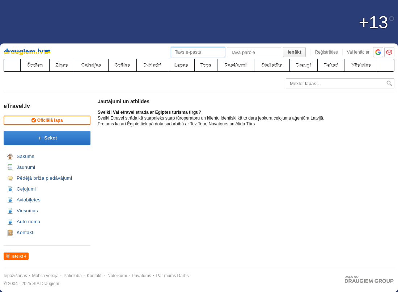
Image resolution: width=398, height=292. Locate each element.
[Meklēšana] (386, 65)
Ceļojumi (26, 189)
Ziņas (62, 65)
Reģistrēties (326, 52)
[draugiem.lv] (12, 65)
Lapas (181, 65)
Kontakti (25, 232)
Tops (205, 65)
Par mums (166, 275)
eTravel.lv (17, 106)
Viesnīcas (27, 210)
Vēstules (361, 65)
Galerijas (91, 65)
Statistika (271, 65)
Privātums (141, 275)
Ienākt (294, 52)
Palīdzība (73, 275)
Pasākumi (236, 65)
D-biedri (152, 65)
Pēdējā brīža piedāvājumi (44, 178)
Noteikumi (117, 275)
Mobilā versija (45, 275)
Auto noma (29, 221)
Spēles (122, 65)
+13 (377, 22)
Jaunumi (26, 167)
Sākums (25, 156)
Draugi (303, 65)
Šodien (35, 65)
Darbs (183, 275)
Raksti (331, 65)
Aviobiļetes (29, 200)
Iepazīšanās (15, 275)
